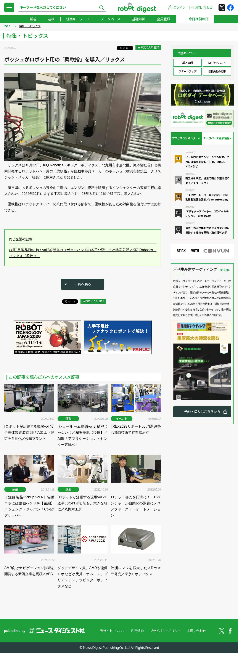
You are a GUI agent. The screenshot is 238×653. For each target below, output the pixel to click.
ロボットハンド (217, 63)
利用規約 (137, 631)
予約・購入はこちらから (202, 411)
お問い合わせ (203, 7)
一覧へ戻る (82, 284)
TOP (7, 26)
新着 (33, 19)
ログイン (179, 7)
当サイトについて (112, 631)
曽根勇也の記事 (217, 71)
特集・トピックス (29, 26)
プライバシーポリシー (165, 631)
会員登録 (163, 19)
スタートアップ (187, 71)
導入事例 (187, 63)
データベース (110, 19)
